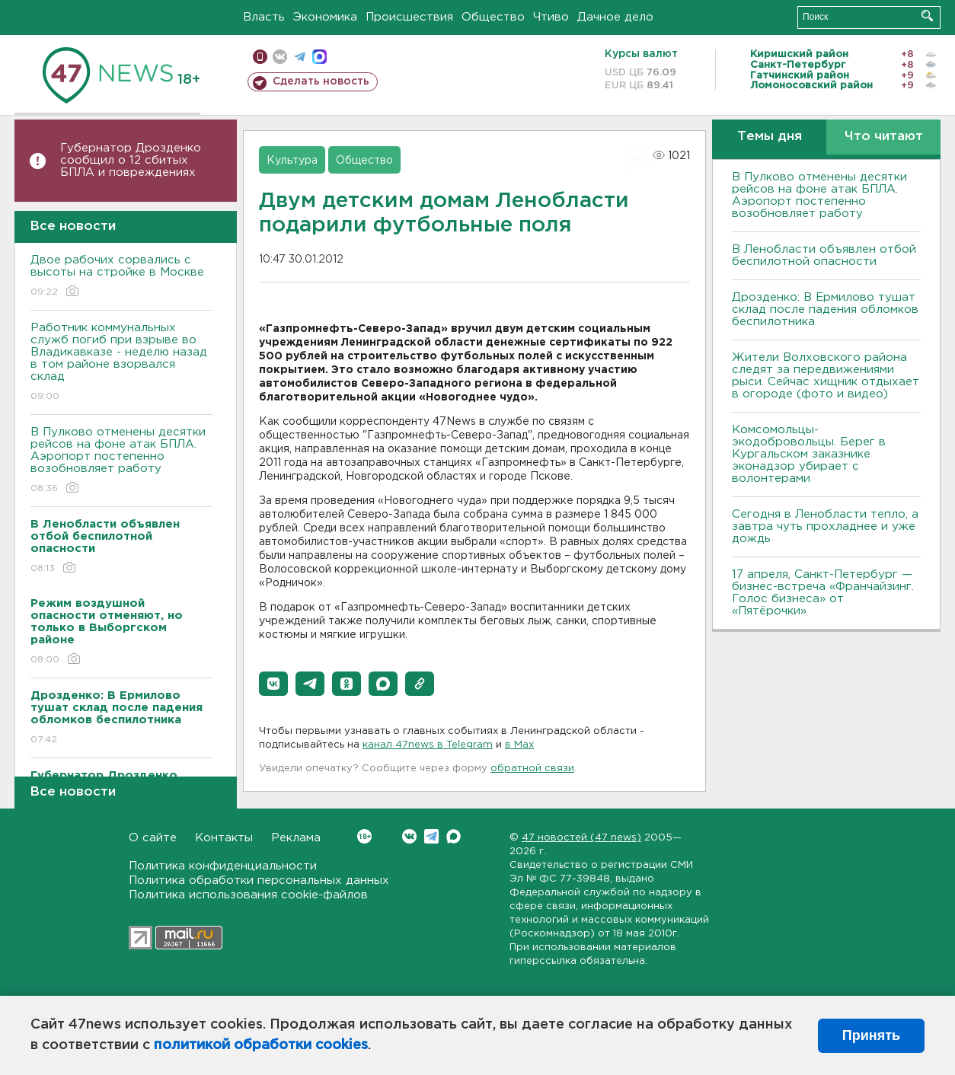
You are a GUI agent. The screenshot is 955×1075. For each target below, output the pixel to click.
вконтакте (280, 56)
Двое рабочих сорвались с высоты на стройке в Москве (121, 276)
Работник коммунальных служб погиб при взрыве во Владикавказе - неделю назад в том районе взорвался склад (121, 363)
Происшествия (409, 17)
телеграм (299, 56)
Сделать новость (321, 81)
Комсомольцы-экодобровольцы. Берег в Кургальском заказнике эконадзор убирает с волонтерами (809, 454)
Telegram (431, 836)
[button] (273, 683)
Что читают (884, 136)
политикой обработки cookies (261, 1045)
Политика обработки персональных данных (259, 880)
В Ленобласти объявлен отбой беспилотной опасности (824, 255)
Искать (927, 15)
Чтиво (551, 17)
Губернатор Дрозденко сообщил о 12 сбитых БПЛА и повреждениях (130, 160)
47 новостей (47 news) (581, 838)
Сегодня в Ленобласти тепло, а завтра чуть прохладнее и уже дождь (825, 526)
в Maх (519, 745)
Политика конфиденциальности (223, 866)
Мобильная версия (260, 56)
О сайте (153, 838)
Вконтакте (364, 836)
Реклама (296, 838)
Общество (493, 17)
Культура (292, 160)
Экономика (325, 17)
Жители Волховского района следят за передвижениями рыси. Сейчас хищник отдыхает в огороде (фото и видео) (825, 375)
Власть (264, 17)
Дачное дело (615, 17)
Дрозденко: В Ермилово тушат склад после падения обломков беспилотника (825, 309)
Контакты (224, 838)
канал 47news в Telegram (428, 745)
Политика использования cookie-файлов (248, 895)
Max (453, 836)
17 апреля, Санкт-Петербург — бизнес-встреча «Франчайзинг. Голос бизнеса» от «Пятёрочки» (823, 592)
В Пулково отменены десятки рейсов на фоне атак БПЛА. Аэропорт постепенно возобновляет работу (121, 461)
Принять (871, 1035)
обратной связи (532, 768)
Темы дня (769, 136)
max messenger (319, 56)
